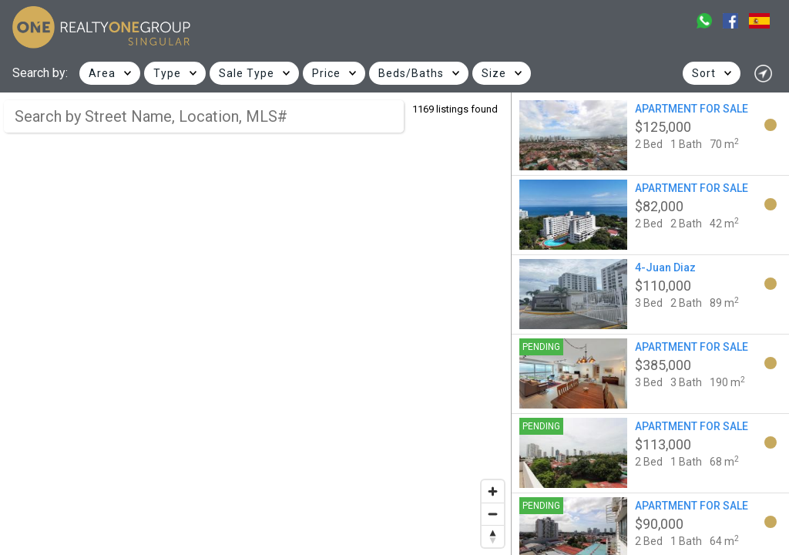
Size (494, 73)
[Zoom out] (493, 514)
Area (102, 73)
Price (326, 73)
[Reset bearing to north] (493, 536)
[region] (256, 323)
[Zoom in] (493, 491)
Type (167, 73)
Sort (704, 73)
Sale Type (246, 73)
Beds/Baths (411, 73)
